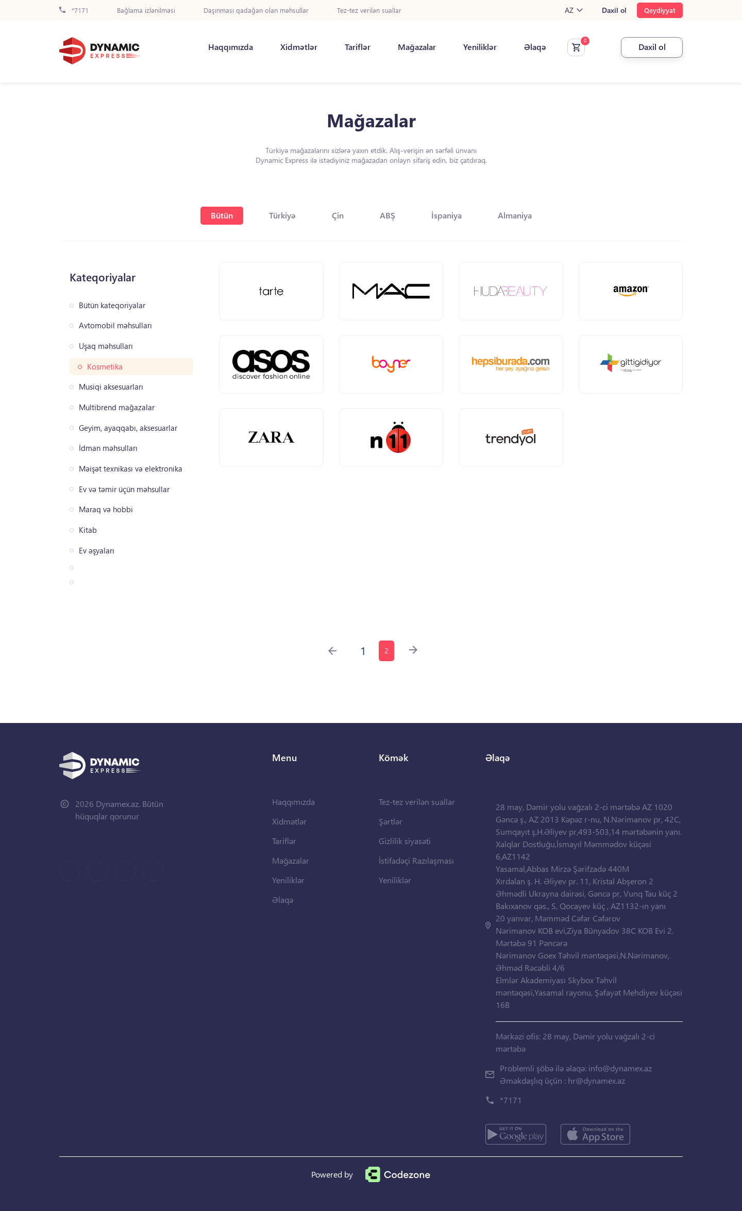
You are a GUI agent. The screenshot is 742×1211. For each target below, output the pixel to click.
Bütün (222, 215)
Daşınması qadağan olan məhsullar (256, 10)
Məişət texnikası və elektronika (130, 469)
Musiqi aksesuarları (111, 387)
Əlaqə (535, 47)
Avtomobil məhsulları (115, 325)
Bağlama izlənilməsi (146, 10)
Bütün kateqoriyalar (112, 305)
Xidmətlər (298, 47)
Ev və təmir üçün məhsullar (124, 489)
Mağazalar (417, 47)
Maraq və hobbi (106, 509)
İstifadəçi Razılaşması (416, 860)
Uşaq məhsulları (106, 346)
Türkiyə (282, 215)
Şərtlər (390, 821)
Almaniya (515, 215)
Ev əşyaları (96, 551)
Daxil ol (614, 10)
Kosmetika (105, 367)
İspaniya (446, 215)
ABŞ (387, 215)
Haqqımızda (230, 47)
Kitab (88, 530)
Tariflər (357, 47)
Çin (338, 215)
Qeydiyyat (660, 10)
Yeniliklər (480, 47)
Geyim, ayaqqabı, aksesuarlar (128, 428)
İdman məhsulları (108, 448)
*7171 (74, 10)
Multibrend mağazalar (117, 407)
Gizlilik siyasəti (405, 840)
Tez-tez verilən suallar (369, 10)
